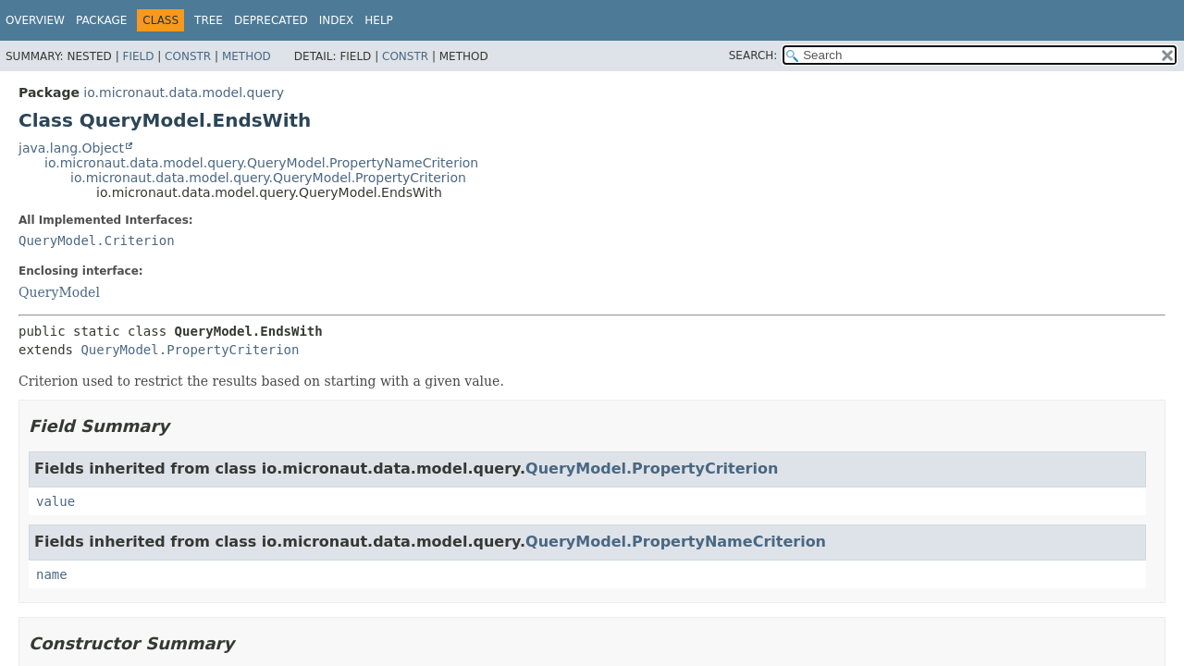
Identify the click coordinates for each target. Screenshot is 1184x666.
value (55, 501)
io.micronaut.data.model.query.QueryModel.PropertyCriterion (268, 177)
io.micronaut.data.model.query (183, 92)
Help (378, 20)
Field (138, 56)
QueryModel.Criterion (96, 240)
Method (246, 56)
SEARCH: (753, 55)
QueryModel (59, 292)
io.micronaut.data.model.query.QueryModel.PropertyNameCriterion (261, 162)
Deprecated (271, 20)
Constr (188, 56)
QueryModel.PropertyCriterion (189, 349)
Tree (208, 20)
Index (336, 20)
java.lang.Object (71, 148)
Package (101, 20)
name (52, 574)
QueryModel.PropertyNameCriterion (675, 541)
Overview (35, 20)
